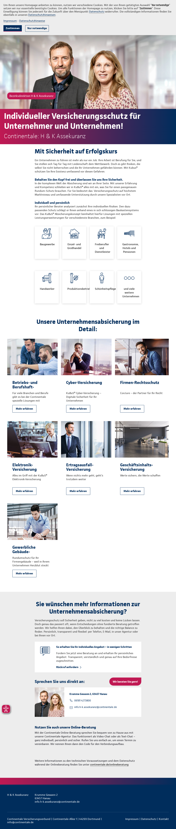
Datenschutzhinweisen (42, 14)
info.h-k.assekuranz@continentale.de (95, 707)
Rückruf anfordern (67, 667)
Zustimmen (13, 28)
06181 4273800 (82, 700)
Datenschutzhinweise (32, 20)
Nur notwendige (37, 28)
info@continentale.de (20, 822)
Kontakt (164, 819)
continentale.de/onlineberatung (109, 764)
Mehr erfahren (24, 408)
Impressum (10, 20)
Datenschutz (96, 11)
